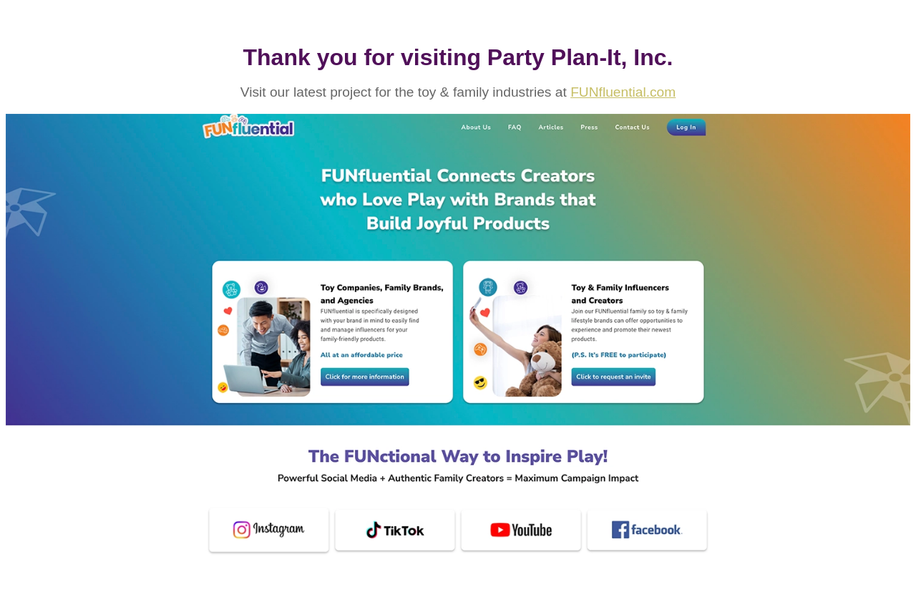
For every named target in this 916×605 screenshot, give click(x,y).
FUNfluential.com (623, 92)
